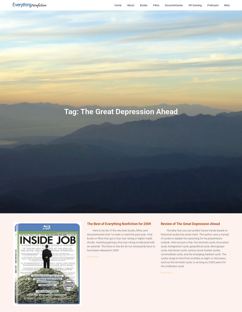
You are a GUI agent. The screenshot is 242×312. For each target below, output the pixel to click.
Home (117, 5)
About (130, 5)
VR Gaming (195, 5)
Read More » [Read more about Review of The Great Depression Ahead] (167, 272)
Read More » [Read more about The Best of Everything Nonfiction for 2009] (93, 256)
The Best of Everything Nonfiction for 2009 (119, 224)
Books (143, 5)
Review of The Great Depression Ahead (190, 224)
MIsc (227, 5)
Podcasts (213, 5)
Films (156, 5)
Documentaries (174, 5)
